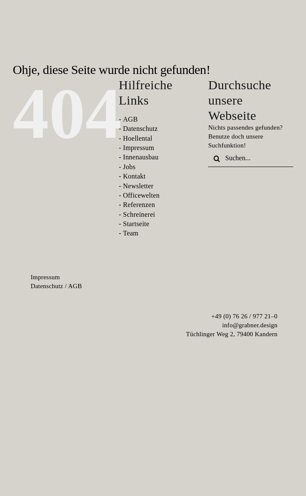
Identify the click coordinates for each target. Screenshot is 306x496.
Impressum (138, 147)
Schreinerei (139, 214)
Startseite (136, 223)
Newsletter (138, 186)
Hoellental (137, 138)
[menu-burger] (284, 28)
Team (130, 233)
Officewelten (141, 195)
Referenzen (139, 204)
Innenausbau (140, 157)
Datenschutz (140, 128)
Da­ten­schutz (47, 286)
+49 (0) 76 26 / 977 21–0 (245, 316)
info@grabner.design (249, 325)
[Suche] (216, 158)
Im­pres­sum (45, 277)
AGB (130, 119)
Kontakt (134, 176)
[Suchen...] (250, 158)
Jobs (129, 166)
